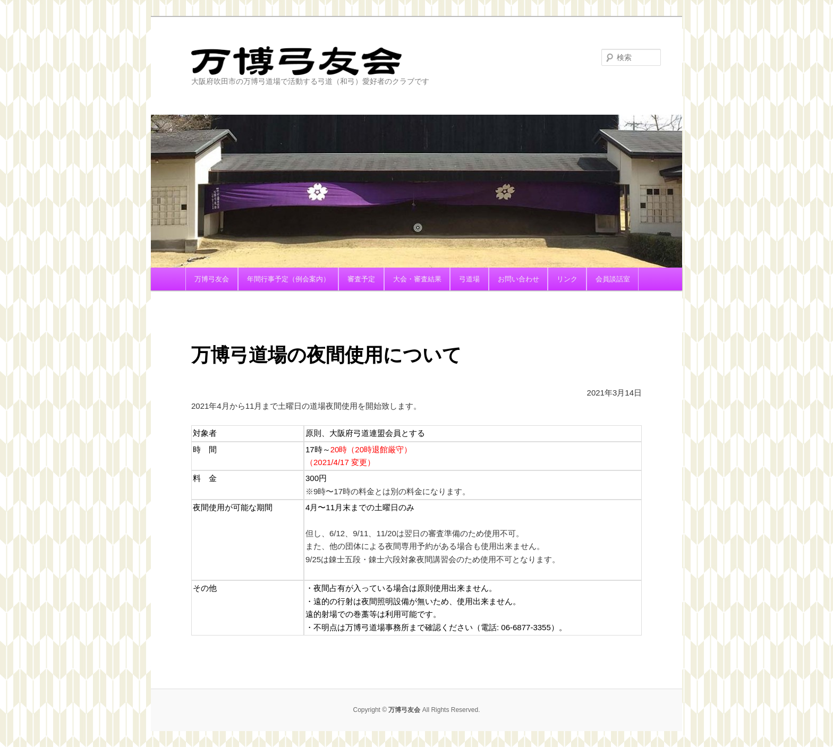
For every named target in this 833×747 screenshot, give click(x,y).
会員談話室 (613, 279)
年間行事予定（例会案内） (288, 279)
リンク (567, 279)
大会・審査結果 (417, 279)
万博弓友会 (344, 60)
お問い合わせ (518, 279)
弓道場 (469, 279)
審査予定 (361, 279)
